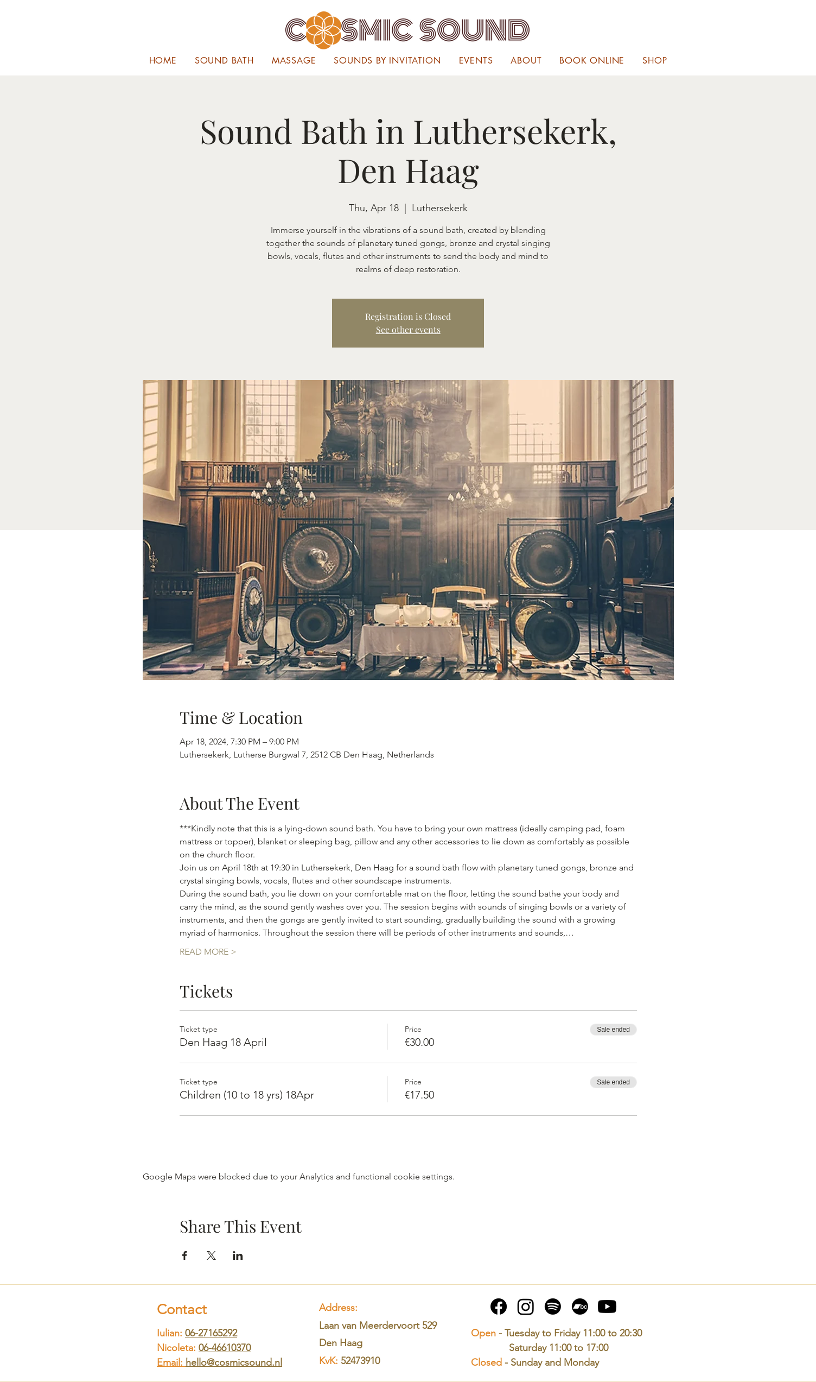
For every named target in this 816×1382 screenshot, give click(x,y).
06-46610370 (225, 1348)
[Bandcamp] (580, 1306)
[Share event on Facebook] (185, 1255)
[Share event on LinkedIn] (238, 1255)
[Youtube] (607, 1306)
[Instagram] (526, 1306)
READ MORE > (208, 951)
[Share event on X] (211, 1255)
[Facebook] (498, 1306)
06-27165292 (211, 1333)
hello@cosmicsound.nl (234, 1362)
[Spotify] (553, 1306)
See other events (408, 329)
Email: (171, 1362)
